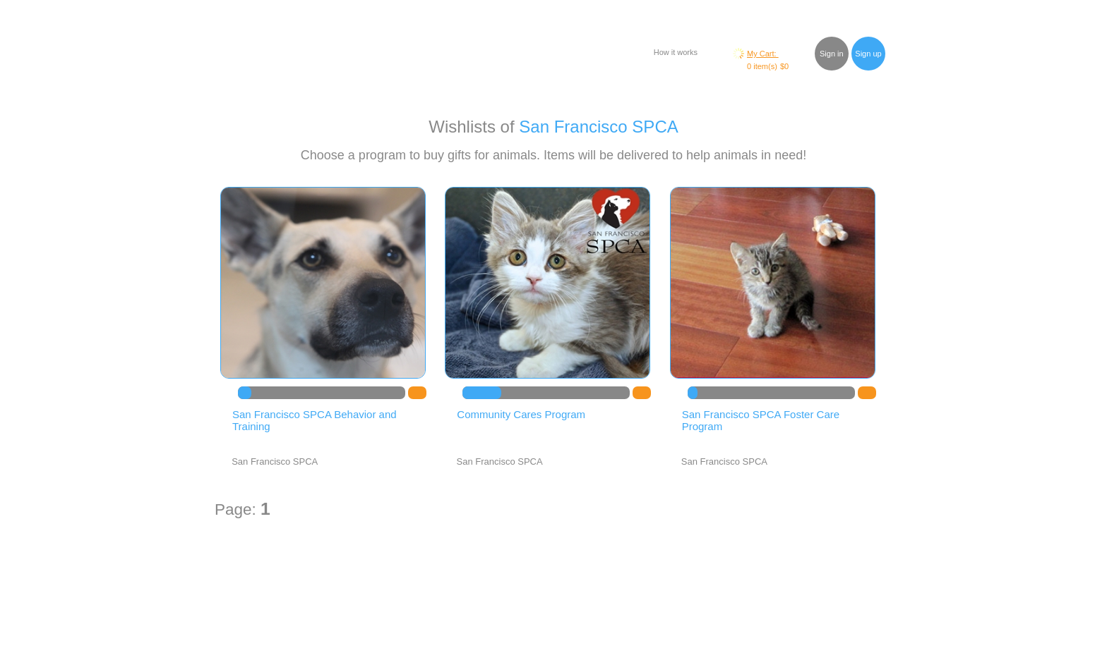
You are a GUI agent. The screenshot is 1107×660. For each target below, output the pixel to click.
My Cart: (763, 53)
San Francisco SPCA (598, 126)
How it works (676, 52)
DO (417, 392)
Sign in (832, 53)
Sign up (868, 53)
